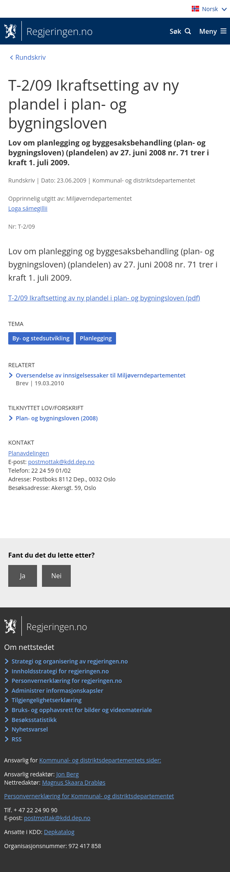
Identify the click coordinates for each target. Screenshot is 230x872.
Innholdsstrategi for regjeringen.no (60, 671)
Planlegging (96, 338)
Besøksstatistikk (34, 720)
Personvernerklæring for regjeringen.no (67, 680)
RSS (16, 739)
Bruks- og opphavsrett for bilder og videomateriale (82, 710)
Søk (175, 31)
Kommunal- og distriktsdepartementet (144, 180)
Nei (56, 575)
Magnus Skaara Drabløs (73, 782)
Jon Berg (67, 774)
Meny (208, 31)
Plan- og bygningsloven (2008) (57, 418)
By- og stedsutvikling (41, 338)
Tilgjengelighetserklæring (46, 700)
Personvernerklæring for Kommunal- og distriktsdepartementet (89, 796)
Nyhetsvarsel (30, 729)
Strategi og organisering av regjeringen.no (70, 661)
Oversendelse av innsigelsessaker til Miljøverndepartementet (101, 375)
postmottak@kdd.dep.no (61, 462)
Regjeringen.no (57, 31)
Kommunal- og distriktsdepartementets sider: (100, 760)
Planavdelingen (28, 453)
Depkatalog (59, 832)
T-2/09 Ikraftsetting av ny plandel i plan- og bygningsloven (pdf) (104, 297)
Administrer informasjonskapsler (57, 690)
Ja (22, 575)
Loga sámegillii (27, 208)
